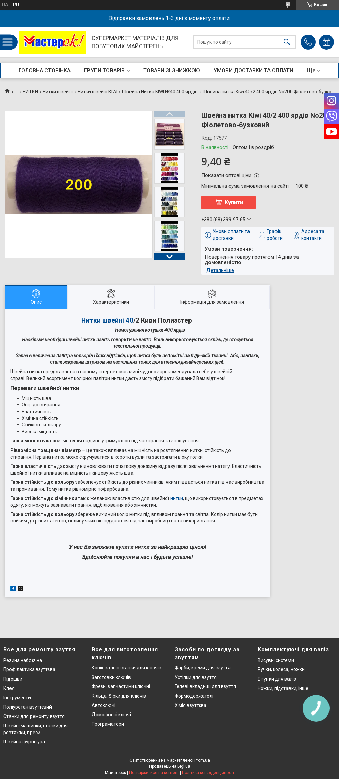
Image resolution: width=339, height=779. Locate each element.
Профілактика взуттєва (29, 669)
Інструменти (17, 697)
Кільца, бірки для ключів (119, 696)
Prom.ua (202, 760)
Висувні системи (276, 660)
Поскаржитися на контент (154, 772)
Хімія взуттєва (190, 705)
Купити (234, 202)
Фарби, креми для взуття (203, 667)
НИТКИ (30, 91)
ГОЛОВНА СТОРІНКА (45, 70)
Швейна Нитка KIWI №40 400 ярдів (160, 91)
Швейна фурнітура (24, 741)
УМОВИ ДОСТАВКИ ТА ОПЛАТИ (253, 70)
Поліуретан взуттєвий (27, 707)
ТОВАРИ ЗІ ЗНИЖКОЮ (171, 70)
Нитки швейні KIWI (97, 91)
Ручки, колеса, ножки (281, 669)
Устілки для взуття (196, 677)
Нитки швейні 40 (107, 320)
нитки (176, 498)
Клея (9, 688)
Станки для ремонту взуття (34, 716)
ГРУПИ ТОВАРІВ (104, 70)
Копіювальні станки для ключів (126, 667)
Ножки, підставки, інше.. (284, 688)
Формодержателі (194, 696)
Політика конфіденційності (208, 772)
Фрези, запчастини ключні (121, 686)
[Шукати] (287, 42)
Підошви (12, 679)
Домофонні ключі (111, 714)
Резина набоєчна (22, 660)
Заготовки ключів (111, 677)
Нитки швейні (58, 91)
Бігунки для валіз (277, 679)
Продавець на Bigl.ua (169, 766)
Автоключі (103, 705)
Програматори (108, 724)
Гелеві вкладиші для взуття (205, 686)
